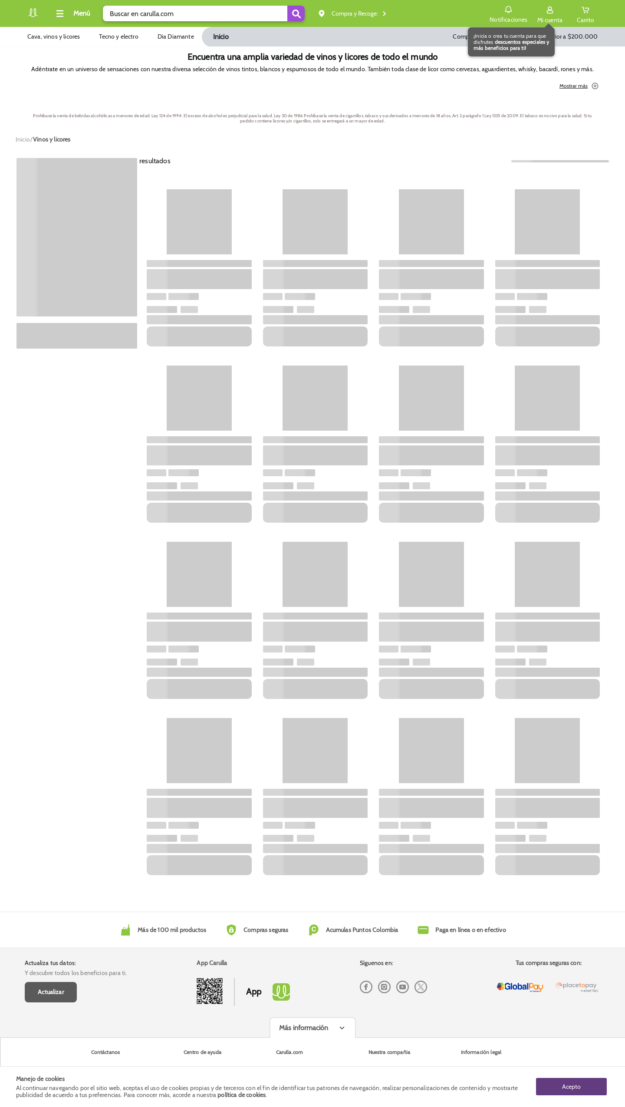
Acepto (571, 1087)
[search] (204, 13)
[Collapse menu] (71, 13)
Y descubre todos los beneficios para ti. (76, 972)
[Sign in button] (549, 13)
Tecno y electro (118, 36)
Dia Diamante (176, 36)
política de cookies (241, 1095)
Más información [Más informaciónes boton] (303, 1028)
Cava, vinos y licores (53, 36)
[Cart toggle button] (585, 13)
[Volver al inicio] (33, 16)
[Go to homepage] (23, 139)
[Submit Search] (296, 13)
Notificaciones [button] (508, 13)
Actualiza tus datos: (50, 962)
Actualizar (51, 992)
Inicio (221, 37)
